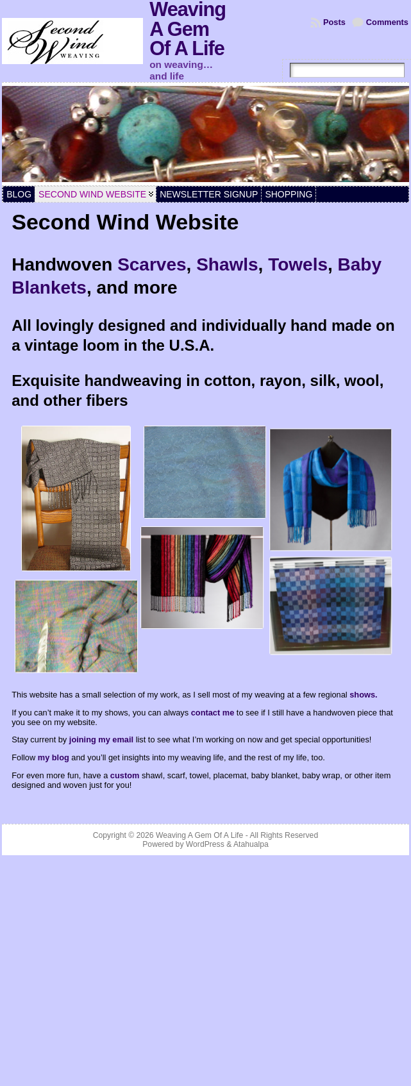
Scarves (151, 264)
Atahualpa (251, 844)
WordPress (205, 844)
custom (126, 775)
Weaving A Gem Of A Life (199, 835)
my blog (53, 757)
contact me (213, 712)
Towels (298, 264)
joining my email (101, 739)
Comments (387, 22)
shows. (363, 694)
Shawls (227, 264)
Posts (334, 22)
